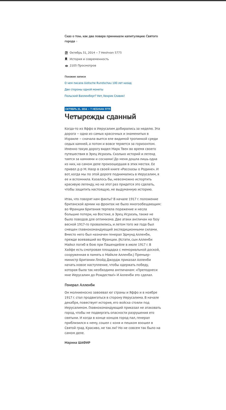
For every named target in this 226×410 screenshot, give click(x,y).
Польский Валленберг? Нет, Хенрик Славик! (95, 96)
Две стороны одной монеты (84, 89)
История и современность (89, 59)
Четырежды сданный (100, 116)
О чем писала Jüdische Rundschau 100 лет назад (98, 83)
